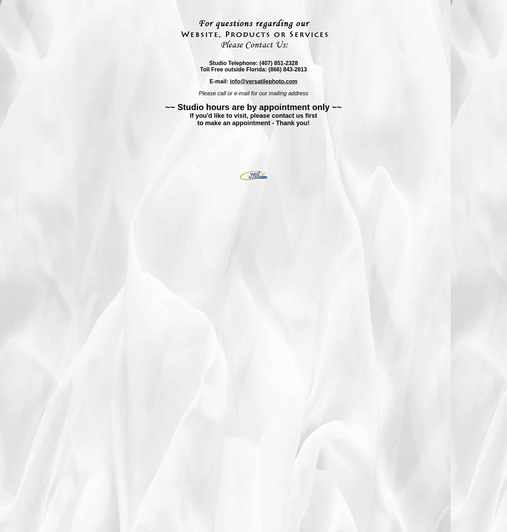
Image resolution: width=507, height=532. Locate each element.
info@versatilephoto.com (264, 81)
